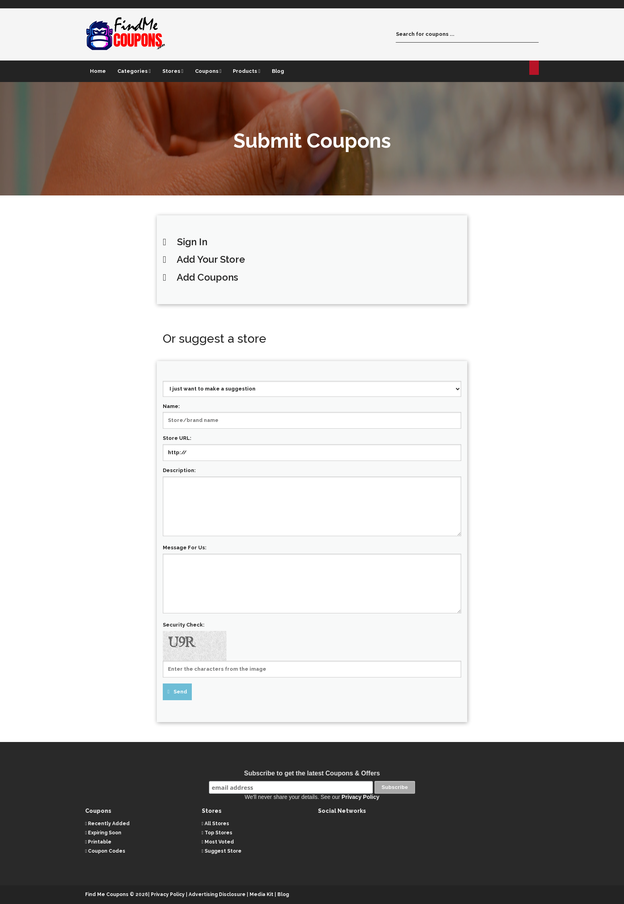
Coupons (208, 71)
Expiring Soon (103, 832)
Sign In (192, 242)
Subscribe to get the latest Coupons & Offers (312, 773)
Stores (172, 71)
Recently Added (107, 823)
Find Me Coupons (107, 894)
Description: (179, 470)
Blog (278, 71)
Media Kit (262, 894)
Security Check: (184, 625)
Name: (171, 406)
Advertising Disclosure (217, 894)
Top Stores (217, 832)
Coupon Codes (105, 851)
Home (98, 71)
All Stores (215, 823)
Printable (98, 842)
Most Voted (218, 842)
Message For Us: (185, 548)
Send (180, 692)
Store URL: (177, 438)
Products (246, 71)
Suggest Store (222, 851)
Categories (134, 71)
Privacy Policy (360, 797)
